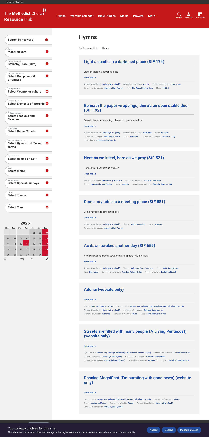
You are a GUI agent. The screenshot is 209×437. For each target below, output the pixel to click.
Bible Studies (107, 16)
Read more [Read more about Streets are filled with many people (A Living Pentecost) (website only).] (90, 346)
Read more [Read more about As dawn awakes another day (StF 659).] (90, 261)
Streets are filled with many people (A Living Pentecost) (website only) (135, 333)
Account (188, 15)
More (153, 16)
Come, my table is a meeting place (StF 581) (124, 201)
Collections (200, 15)
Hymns (61, 16)
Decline (169, 430)
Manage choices (189, 430)
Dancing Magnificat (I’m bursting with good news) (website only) (137, 380)
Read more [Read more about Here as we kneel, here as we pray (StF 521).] (90, 173)
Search (179, 15)
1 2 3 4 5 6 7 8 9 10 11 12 (26, 258)
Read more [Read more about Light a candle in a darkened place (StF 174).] (90, 77)
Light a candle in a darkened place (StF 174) (124, 61)
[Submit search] (46, 39)
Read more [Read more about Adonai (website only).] (90, 299)
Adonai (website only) (104, 289)
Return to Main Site (14, 2)
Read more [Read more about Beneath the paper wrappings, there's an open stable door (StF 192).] (90, 126)
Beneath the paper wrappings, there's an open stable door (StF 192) (136, 108)
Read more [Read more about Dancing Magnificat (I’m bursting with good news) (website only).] (90, 392)
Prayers (138, 16)
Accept (153, 430)
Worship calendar (82, 16)
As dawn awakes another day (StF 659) (119, 245)
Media (124, 16)
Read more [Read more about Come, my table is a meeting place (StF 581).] (90, 217)
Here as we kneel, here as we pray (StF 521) (124, 158)
